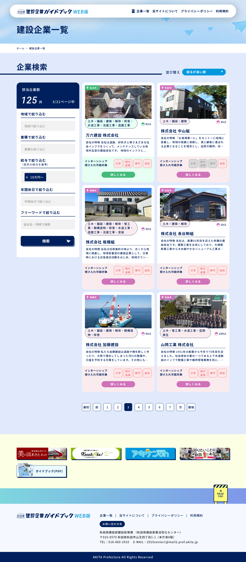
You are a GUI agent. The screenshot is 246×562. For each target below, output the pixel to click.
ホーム (20, 48)
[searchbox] (42, 125)
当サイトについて (132, 515)
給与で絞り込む (33, 160)
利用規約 (222, 11)
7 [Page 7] (170, 407)
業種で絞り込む (33, 137)
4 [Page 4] (138, 407)
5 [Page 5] (149, 407)
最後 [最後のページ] (191, 407)
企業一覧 (106, 515)
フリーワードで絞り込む (40, 213)
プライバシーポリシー (197, 11)
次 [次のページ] (180, 407)
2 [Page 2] (118, 407)
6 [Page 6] (159, 407)
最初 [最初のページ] (86, 407)
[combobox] (48, 126)
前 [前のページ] (96, 407)
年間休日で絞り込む (37, 190)
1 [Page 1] (107, 407)
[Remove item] (27, 177)
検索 (56, 241)
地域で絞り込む (33, 114)
